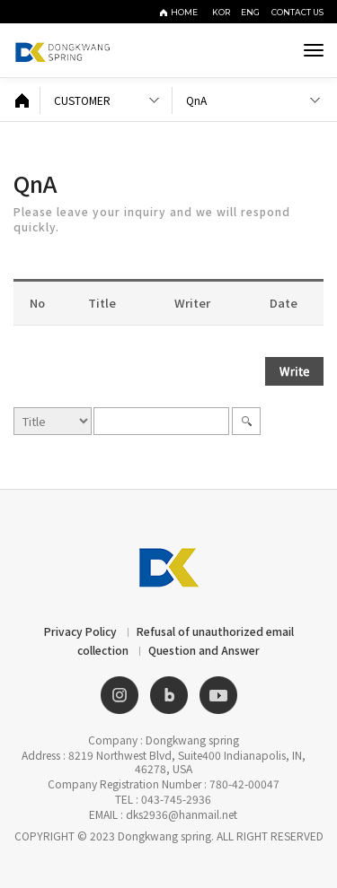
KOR (223, 12)
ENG (253, 12)
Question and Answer (204, 649)
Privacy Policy (80, 631)
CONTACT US (297, 12)
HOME (184, 12)
